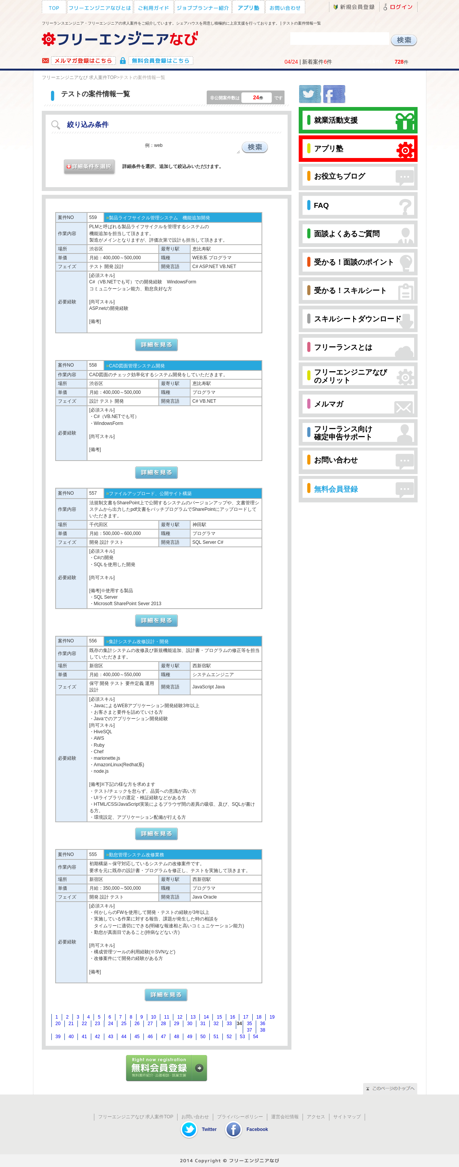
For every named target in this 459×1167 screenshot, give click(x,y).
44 (123, 1036)
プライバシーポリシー (240, 1116)
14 (206, 1017)
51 (216, 1036)
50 (202, 1036)
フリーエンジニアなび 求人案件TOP (79, 77)
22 (84, 1023)
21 (71, 1023)
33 (229, 1023)
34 (239, 1023)
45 (137, 1036)
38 (262, 1030)
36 (262, 1023)
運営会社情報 (285, 1116)
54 (255, 1036)
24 (110, 1023)
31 (202, 1023)
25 (123, 1023)
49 (189, 1036)
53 (242, 1036)
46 (150, 1036)
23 (97, 1023)
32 (216, 1023)
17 (245, 1017)
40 (71, 1036)
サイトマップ (347, 1116)
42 (97, 1036)
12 (179, 1017)
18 (259, 1017)
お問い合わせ (195, 1116)
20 (58, 1023)
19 (272, 1017)
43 (110, 1036)
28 (163, 1023)
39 (58, 1036)
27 (150, 1023)
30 (189, 1023)
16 (232, 1017)
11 (166, 1017)
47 (163, 1036)
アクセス (316, 1116)
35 (249, 1023)
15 (219, 1017)
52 (229, 1036)
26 (137, 1023)
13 (193, 1017)
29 (176, 1023)
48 (176, 1036)
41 (84, 1036)
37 (249, 1030)
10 (153, 1017)
